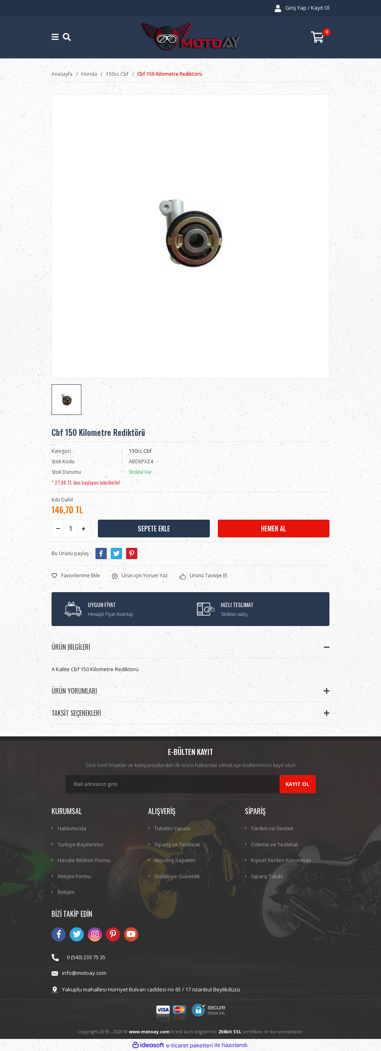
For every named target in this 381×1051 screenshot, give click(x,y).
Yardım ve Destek (272, 828)
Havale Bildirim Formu (84, 860)
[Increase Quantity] (83, 528)
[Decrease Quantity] (58, 528)
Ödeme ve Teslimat (274, 844)
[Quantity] (70, 528)
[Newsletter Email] (191, 784)
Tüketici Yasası (172, 828)
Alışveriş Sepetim (174, 860)
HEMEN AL (273, 528)
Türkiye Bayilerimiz (81, 844)
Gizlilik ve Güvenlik (177, 876)
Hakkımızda (72, 828)
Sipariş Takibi (267, 876)
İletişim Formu (74, 876)
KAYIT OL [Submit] (297, 784)
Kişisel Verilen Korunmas (281, 860)
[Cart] (320, 37)
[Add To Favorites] (76, 575)
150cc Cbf (140, 451)
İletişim (66, 892)
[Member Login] (302, 8)
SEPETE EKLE (154, 528)
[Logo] (190, 37)
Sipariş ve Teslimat (177, 844)
